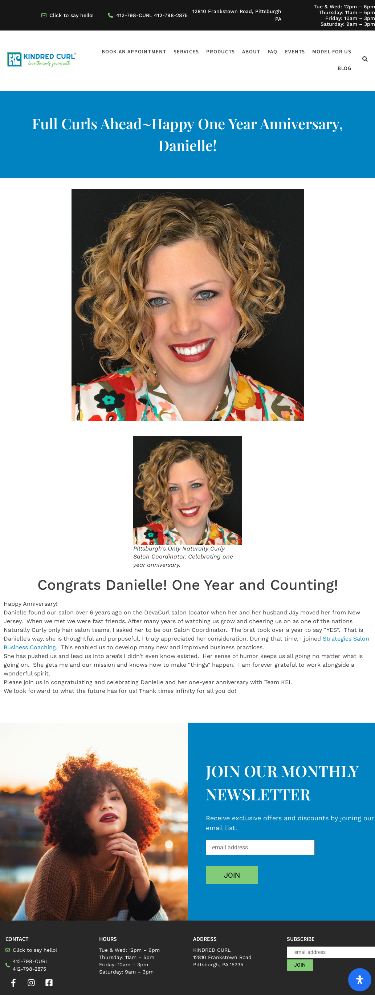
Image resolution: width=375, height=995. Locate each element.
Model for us (331, 51)
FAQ (272, 51)
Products (220, 51)
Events (295, 51)
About (251, 51)
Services (186, 51)
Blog (344, 68)
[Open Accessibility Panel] (359, 979)
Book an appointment (134, 51)
